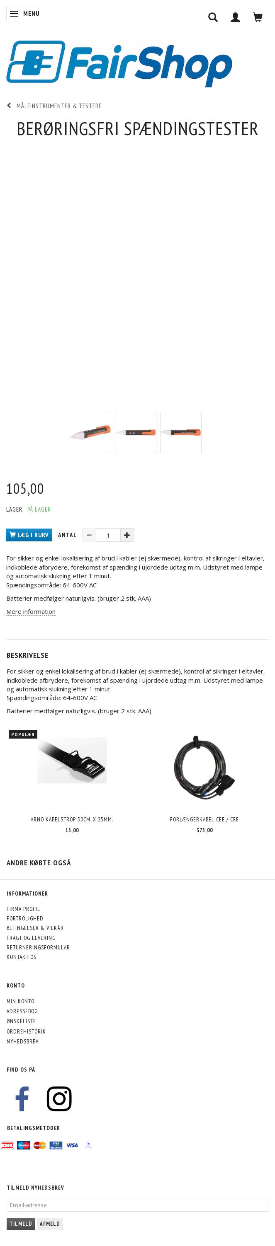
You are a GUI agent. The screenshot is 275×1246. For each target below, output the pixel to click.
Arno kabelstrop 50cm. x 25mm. (72, 819)
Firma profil (23, 909)
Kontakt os (22, 957)
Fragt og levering (31, 938)
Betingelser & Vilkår (35, 928)
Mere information (31, 611)
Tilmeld (21, 1223)
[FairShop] (119, 63)
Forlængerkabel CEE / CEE (204, 819)
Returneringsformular (38, 947)
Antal (68, 535)
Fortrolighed (25, 918)
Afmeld (50, 1223)
